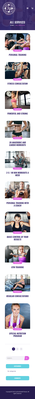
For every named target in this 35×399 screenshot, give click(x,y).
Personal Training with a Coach (17, 204)
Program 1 (17, 138)
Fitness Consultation (17, 83)
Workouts (17, 50)
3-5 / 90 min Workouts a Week (17, 174)
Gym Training (17, 267)
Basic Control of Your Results (17, 238)
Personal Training (17, 55)
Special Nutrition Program (17, 334)
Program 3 (17, 291)
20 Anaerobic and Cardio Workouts (17, 143)
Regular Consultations (17, 296)
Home (12, 25)
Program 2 (17, 232)
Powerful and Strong (17, 113)
